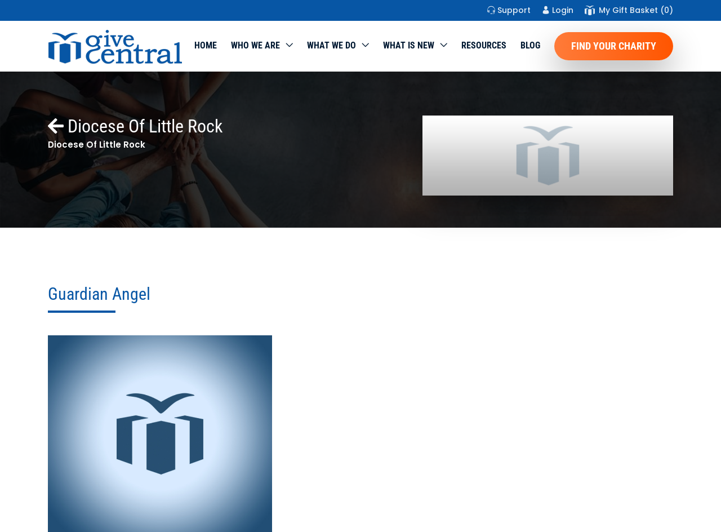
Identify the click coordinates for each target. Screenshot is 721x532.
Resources (483, 45)
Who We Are (255, 45)
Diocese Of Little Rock (135, 126)
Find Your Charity (613, 46)
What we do (331, 45)
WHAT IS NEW (408, 45)
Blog (530, 45)
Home (205, 45)
